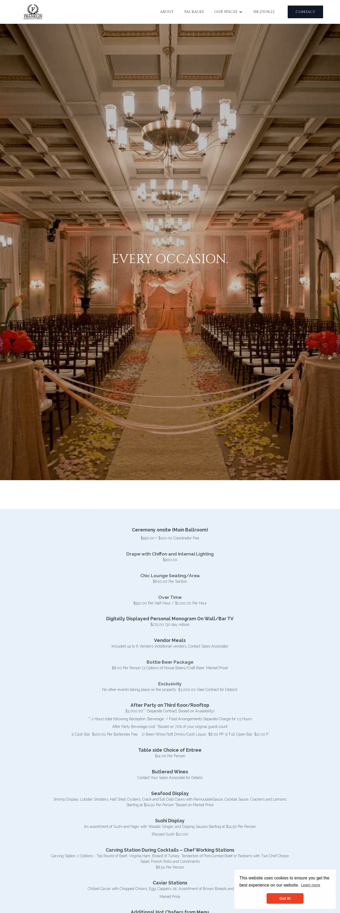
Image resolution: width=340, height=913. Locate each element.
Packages (194, 11)
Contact (305, 12)
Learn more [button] (310, 885)
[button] (228, 12)
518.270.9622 (263, 11)
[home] (33, 12)
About (167, 11)
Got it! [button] (285, 898)
